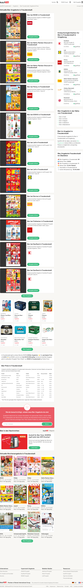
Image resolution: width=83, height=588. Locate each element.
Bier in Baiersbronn (64, 124)
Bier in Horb (62, 117)
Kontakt (67, 586)
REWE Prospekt (25, 576)
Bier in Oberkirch (63, 122)
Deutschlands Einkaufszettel (70, 571)
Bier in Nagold (62, 120)
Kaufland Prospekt (25, 573)
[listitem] (6, 310)
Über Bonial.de (3, 571)
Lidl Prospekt (45, 576)
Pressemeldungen (67, 578)
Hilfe (47, 586)
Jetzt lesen (34, 447)
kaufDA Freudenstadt (5, 6)
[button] (27, 26)
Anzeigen (80, 6)
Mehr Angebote (27, 349)
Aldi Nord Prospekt (47, 571)
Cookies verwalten (78, 586)
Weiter (47, 424)
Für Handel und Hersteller (6, 573)
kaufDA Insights (67, 573)
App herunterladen (68, 576)
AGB (71, 586)
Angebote (15, 6)
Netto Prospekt (46, 573)
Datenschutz (45, 419)
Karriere (2, 576)
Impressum (53, 586)
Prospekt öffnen (33, 36)
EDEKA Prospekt (25, 571)
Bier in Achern (62, 119)
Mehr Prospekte (27, 296)
